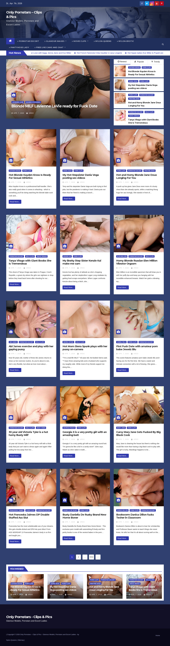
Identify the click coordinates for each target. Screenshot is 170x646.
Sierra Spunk (68, 342)
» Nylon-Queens (102, 41)
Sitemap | (21, 640)
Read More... (15, 202)
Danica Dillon (122, 510)
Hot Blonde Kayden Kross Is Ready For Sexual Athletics (30, 176)
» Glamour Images (55, 41)
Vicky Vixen (41, 428)
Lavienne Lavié (17, 102)
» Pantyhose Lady (19, 47)
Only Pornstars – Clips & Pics (30, 634)
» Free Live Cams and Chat (50, 47)
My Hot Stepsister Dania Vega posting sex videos (81, 176)
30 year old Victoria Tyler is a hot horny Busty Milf (28, 434)
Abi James (13, 342)
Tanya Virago (134, 116)
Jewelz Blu (121, 342)
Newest (122, 62)
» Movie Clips (80, 41)
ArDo (30, 113)
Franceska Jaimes (16, 510)
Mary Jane (121, 428)
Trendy (156, 62)
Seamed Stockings (33, 102)
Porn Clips (146, 67)
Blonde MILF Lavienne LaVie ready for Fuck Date (54, 106)
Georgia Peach (69, 428)
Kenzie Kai (67, 256)
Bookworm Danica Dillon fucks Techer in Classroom (135, 516)
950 (91, 557)
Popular (139, 62)
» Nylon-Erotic (125, 41)
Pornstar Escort (147, 95)
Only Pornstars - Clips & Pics (29, 617)
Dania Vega (133, 81)
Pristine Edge (134, 98)
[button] (163, 44)
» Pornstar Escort (28, 41)
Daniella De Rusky (70, 510)
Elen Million (122, 256)
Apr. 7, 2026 (19, 113)
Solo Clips (149, 112)
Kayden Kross (134, 67)
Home (158, 635)
